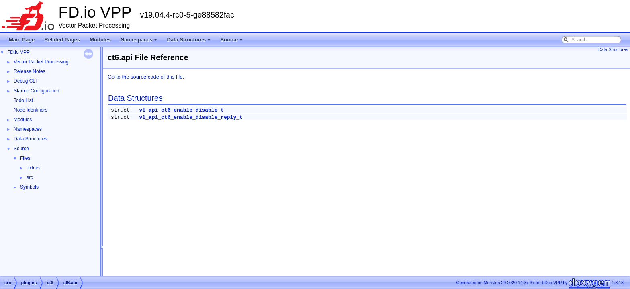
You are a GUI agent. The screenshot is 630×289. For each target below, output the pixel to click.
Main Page (22, 40)
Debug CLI (25, 81)
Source (232, 42)
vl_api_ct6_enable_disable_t (181, 110)
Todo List (23, 100)
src (30, 177)
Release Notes (29, 71)
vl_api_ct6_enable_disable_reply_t (190, 117)
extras (33, 168)
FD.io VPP (18, 52)
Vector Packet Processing (41, 62)
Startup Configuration (36, 91)
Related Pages (62, 40)
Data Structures (189, 42)
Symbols (29, 187)
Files (25, 158)
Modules (100, 40)
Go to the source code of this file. (146, 77)
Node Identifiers (30, 110)
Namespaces (140, 42)
